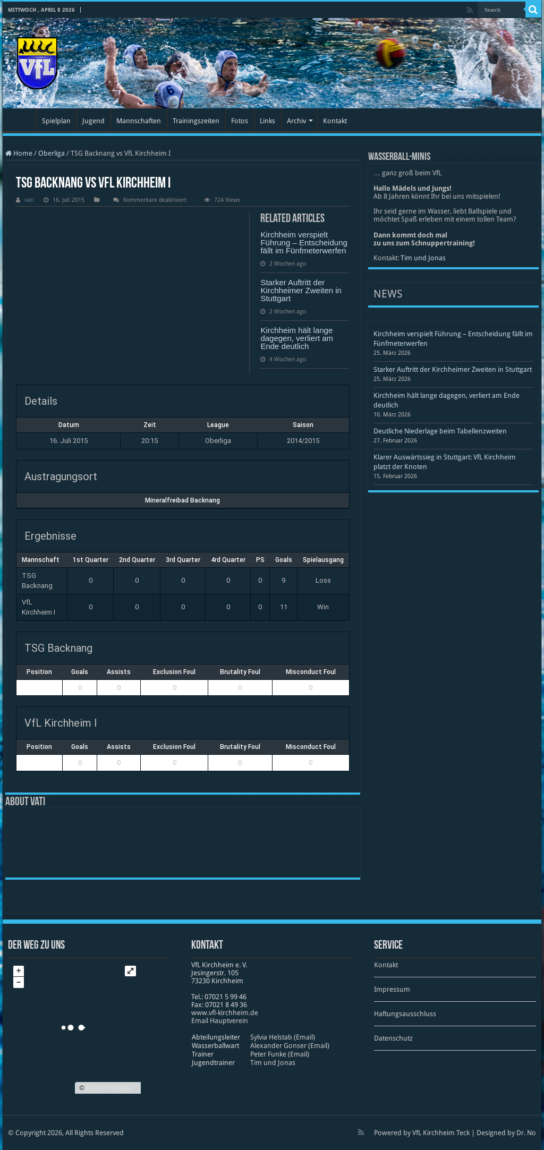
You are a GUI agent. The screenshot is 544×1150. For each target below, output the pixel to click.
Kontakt (335, 121)
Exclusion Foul (174, 672)
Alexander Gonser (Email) (289, 1046)
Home (18, 153)
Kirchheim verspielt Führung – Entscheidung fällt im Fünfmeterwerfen (303, 242)
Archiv (296, 121)
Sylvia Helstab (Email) (282, 1037)
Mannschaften (138, 121)
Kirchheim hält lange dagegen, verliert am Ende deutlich (296, 338)
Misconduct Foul (311, 672)
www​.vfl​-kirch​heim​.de (224, 1013)
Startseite (22, 119)
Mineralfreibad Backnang (182, 500)
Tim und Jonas (423, 258)
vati (29, 200)
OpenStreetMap (108, 1088)
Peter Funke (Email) (279, 1054)
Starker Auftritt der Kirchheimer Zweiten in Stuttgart (301, 290)
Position (39, 672)
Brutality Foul (240, 672)
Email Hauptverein (219, 1021)
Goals (79, 672)
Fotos (239, 121)
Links (267, 121)
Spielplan (56, 121)
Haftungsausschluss (405, 1014)
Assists (119, 672)
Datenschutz (393, 1038)
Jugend (93, 121)
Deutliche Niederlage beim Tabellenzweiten (440, 431)
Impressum (392, 989)
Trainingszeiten (196, 121)
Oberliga (51, 153)
